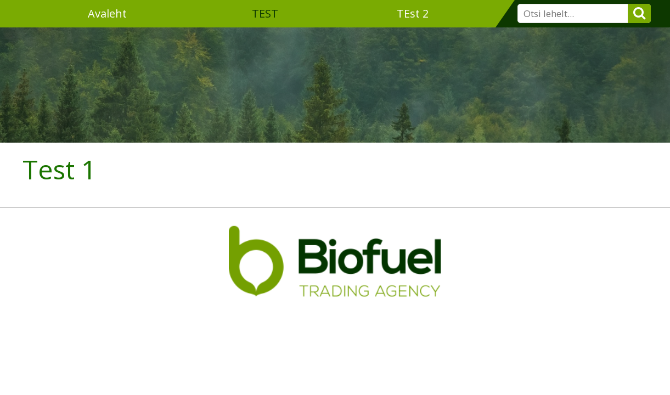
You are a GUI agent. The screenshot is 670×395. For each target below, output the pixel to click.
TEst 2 (413, 13)
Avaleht (107, 13)
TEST (265, 13)
